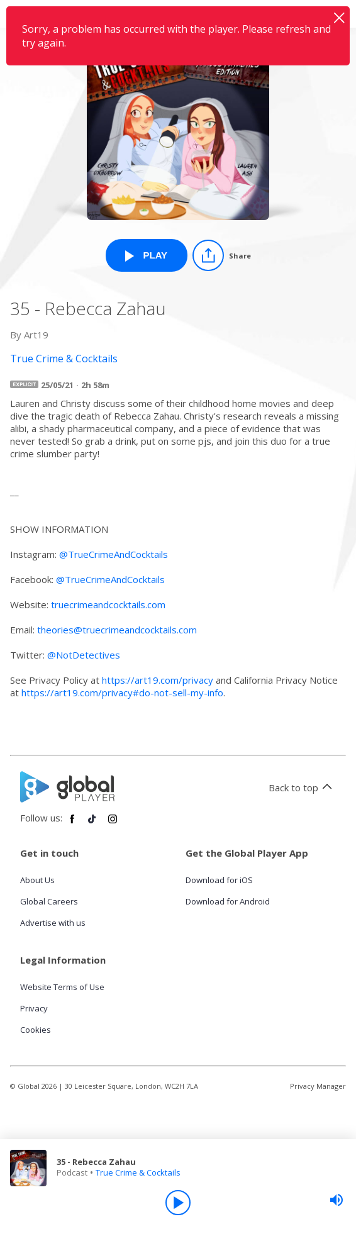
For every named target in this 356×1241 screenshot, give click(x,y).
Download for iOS (219, 880)
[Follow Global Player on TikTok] (92, 824)
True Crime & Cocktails (138, 1172)
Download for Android (228, 901)
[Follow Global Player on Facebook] (72, 824)
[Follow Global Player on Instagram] (112, 824)
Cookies (35, 1029)
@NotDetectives (83, 654)
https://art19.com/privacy (157, 680)
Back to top (302, 787)
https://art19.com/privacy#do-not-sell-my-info (122, 692)
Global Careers (49, 901)
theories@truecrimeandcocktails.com (117, 629)
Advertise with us (53, 922)
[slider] (336, 1200)
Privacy (34, 1008)
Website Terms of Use (62, 987)
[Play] (178, 1202)
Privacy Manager (318, 1086)
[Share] (221, 255)
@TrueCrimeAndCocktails (114, 554)
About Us (37, 880)
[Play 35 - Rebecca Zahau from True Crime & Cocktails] (146, 255)
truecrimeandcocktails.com (108, 604)
